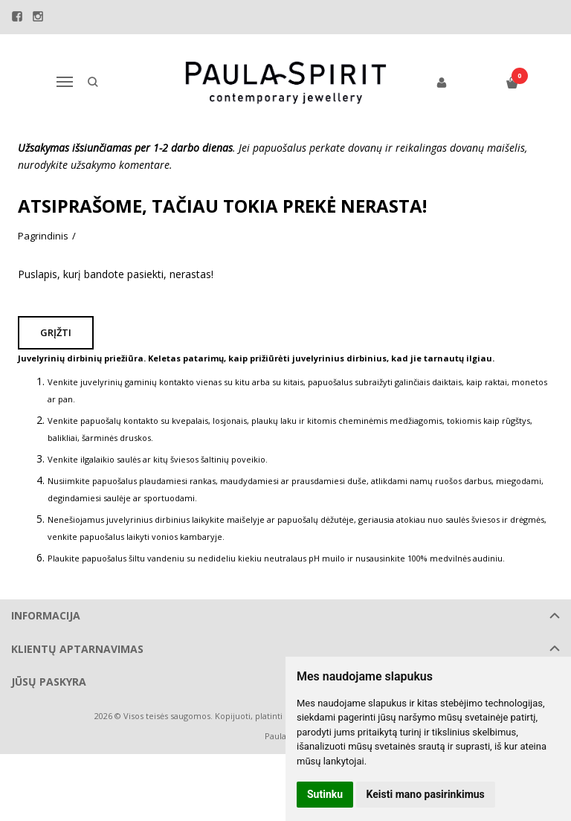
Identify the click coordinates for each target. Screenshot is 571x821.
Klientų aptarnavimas (77, 649)
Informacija (45, 615)
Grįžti (57, 332)
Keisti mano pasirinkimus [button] (426, 794)
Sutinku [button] (325, 794)
